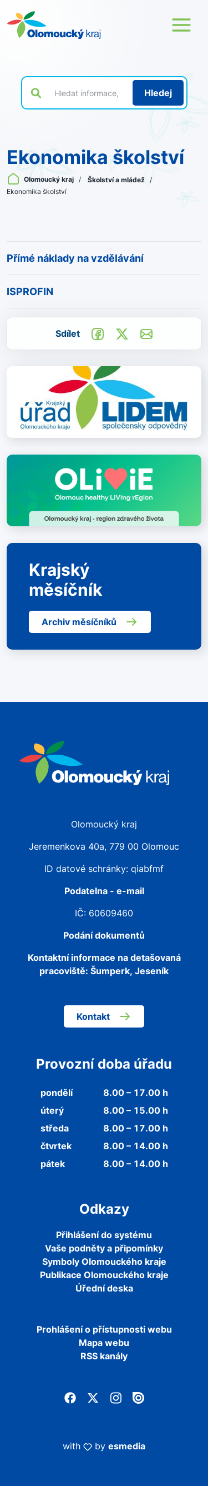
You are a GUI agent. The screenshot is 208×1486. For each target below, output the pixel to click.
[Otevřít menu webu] (181, 25)
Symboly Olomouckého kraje (104, 1261)
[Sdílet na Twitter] (122, 332)
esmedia (126, 1446)
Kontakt (104, 1016)
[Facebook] (70, 1397)
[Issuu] (138, 1397)
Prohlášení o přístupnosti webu (104, 1329)
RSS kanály (104, 1356)
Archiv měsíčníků (90, 622)
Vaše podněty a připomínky (104, 1248)
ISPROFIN (30, 291)
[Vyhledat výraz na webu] (87, 92)
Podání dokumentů (104, 935)
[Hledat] (158, 93)
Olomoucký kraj (41, 179)
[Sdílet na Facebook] (97, 332)
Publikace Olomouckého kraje (104, 1274)
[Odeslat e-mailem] (146, 332)
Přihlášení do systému (104, 1234)
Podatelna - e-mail (104, 890)
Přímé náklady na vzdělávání (75, 258)
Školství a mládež (117, 180)
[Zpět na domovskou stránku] (54, 25)
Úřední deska (104, 1288)
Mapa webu (104, 1342)
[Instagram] (115, 1397)
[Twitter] (93, 1397)
